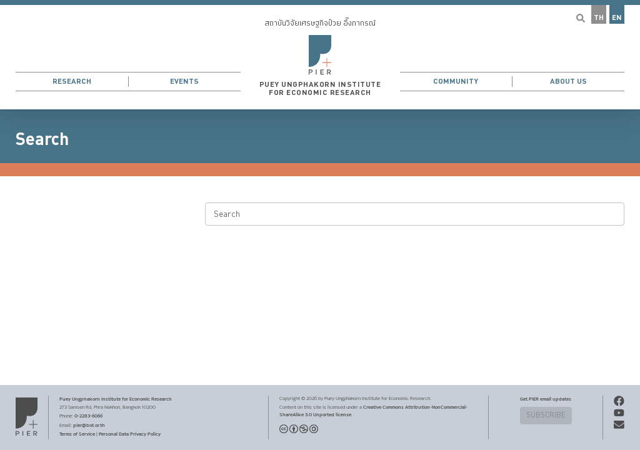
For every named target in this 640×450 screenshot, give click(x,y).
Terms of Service (77, 433)
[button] (320, 54)
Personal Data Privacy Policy (130, 433)
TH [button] (599, 18)
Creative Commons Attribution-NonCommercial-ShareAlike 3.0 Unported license (373, 410)
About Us (568, 82)
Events (184, 82)
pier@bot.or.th (89, 425)
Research (71, 82)
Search (42, 139)
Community (455, 82)
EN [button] (617, 18)
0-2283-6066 (88, 415)
